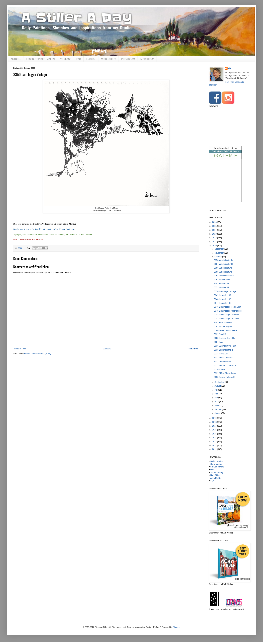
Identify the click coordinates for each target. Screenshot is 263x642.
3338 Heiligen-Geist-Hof (224, 338)
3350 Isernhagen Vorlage (225, 291)
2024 (214, 230)
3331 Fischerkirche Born (225, 365)
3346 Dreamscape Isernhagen (227, 307)
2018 (214, 422)
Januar (218, 413)
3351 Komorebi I (221, 287)
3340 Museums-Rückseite (225, 330)
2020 (214, 245)
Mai (216, 397)
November (219, 253)
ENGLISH (91, 59)
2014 (214, 437)
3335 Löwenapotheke (223, 350)
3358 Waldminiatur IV (223, 260)
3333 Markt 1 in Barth (223, 357)
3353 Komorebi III (222, 280)
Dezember (219, 249)
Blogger (176, 627)
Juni (217, 394)
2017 (214, 426)
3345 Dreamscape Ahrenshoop (228, 311)
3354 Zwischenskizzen (224, 276)
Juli (216, 390)
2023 (214, 234)
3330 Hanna (219, 369)
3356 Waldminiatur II (223, 268)
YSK (212, 481)
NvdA (212, 469)
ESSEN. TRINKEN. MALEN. (40, 59)
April (217, 401)
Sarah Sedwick (217, 467)
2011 (214, 449)
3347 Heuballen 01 (222, 303)
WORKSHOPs (108, 59)
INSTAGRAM (128, 59)
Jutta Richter (216, 478)
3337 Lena (219, 342)
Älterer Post (193, 349)
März (217, 405)
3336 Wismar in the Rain (225, 346)
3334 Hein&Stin (221, 354)
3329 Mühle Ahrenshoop (225, 373)
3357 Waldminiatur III (223, 264)
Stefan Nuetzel (217, 461)
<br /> (225, 183)
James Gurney (216, 472)
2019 (214, 418)
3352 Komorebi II (221, 283)
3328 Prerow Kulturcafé (224, 377)
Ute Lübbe (215, 475)
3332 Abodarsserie (222, 361)
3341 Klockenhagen (223, 326)
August (218, 386)
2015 (214, 434)
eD (229, 68)
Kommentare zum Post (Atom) (37, 353)
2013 (214, 441)
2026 (214, 222)
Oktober (218, 257)
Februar (218, 409)
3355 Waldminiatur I (223, 272)
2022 (214, 238)
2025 (214, 226)
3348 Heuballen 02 (222, 299)
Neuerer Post (20, 349)
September (220, 382)
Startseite (107, 349)
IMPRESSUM (147, 59)
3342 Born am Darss (223, 322)
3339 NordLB (220, 334)
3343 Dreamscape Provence (226, 319)
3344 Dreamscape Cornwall (226, 315)
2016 (214, 430)
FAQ (78, 59)
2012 (214, 445)
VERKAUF (65, 59)
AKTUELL (16, 59)
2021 (214, 242)
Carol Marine (216, 464)
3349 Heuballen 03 (222, 295)
